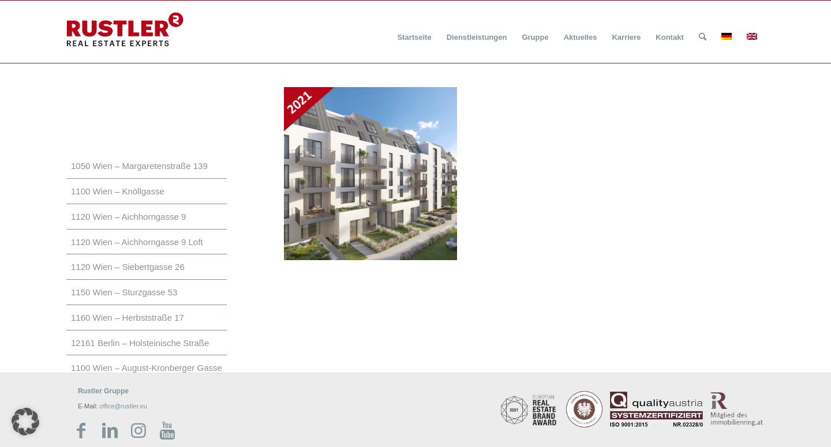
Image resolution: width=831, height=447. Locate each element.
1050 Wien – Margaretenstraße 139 (139, 166)
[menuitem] (414, 30)
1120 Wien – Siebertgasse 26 (128, 267)
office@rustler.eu (123, 406)
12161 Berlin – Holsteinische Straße (140, 343)
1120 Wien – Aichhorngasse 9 (128, 216)
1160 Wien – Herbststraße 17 (127, 317)
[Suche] (702, 37)
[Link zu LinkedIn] (109, 430)
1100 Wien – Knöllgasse (117, 191)
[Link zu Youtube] (167, 430)
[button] (25, 421)
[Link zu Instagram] (138, 430)
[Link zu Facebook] (80, 430)
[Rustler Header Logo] (125, 29)
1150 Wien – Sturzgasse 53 (124, 292)
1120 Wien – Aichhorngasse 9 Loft (137, 242)
